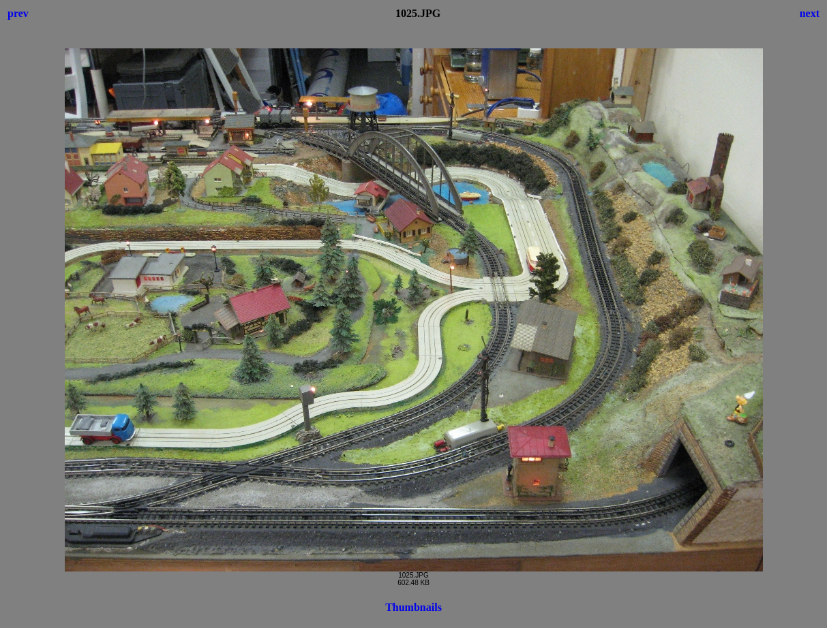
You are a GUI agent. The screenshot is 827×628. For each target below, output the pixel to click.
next (810, 13)
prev (18, 13)
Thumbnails (413, 607)
